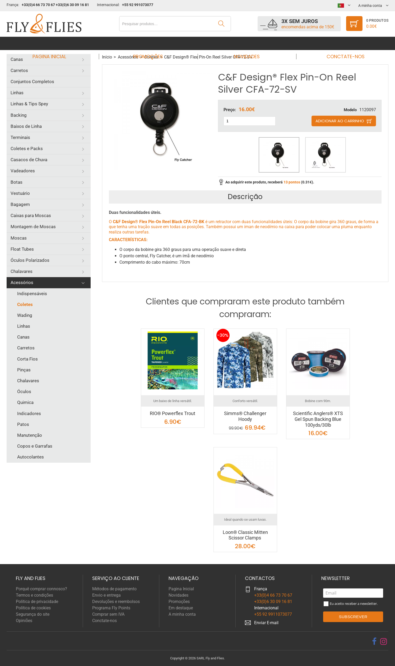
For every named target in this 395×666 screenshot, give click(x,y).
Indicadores (29, 413)
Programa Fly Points (111, 607)
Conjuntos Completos (32, 81)
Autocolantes (30, 457)
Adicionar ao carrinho (339, 121)
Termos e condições (34, 595)
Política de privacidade (37, 601)
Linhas (17, 92)
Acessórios (22, 282)
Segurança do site (32, 614)
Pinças (24, 369)
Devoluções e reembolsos (116, 601)
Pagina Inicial (54, 43)
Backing (19, 115)
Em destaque (181, 607)
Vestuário (20, 193)
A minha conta (182, 614)
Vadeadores (23, 170)
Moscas (19, 238)
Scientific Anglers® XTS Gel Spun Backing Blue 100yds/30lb (318, 419)
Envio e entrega (106, 595)
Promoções (150, 43)
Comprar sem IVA (108, 614)
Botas (16, 182)
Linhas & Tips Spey (29, 103)
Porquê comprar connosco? (41, 588)
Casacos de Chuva (29, 159)
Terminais (20, 137)
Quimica (25, 402)
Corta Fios (27, 359)
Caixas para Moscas (31, 215)
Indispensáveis (32, 293)
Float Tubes (22, 249)
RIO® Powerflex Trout (172, 413)
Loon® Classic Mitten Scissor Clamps (245, 535)
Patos (23, 424)
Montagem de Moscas (33, 226)
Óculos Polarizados (30, 260)
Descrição (245, 196)
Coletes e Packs (27, 148)
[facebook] (374, 641)
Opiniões (24, 620)
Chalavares (21, 271)
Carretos (19, 70)
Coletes (25, 304)
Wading (24, 315)
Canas (17, 59)
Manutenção (29, 435)
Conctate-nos (341, 43)
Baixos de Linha (26, 126)
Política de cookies (33, 607)
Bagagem (20, 204)
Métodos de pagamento (114, 588)
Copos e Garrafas (34, 446)
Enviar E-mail (266, 622)
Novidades (245, 43)
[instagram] (383, 641)
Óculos (24, 391)
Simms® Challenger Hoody (245, 416)
